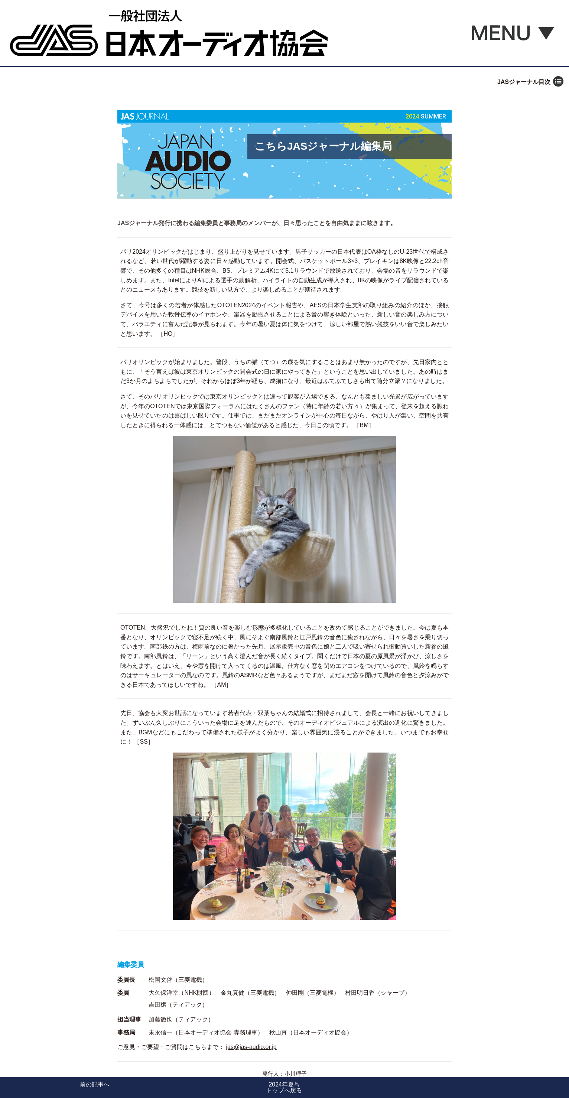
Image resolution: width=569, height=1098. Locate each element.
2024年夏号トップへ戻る (284, 1087)
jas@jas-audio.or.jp (251, 1047)
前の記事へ (95, 1084)
